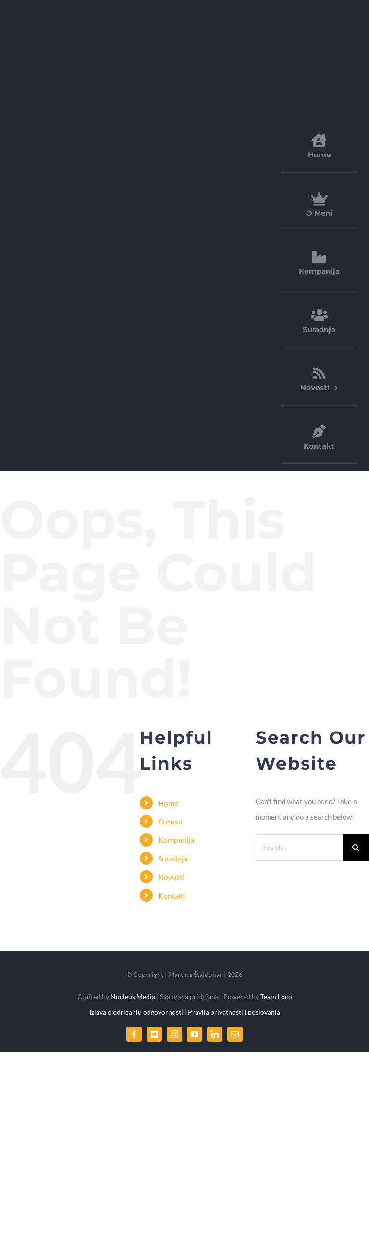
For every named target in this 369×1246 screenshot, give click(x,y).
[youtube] (194, 1034)
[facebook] (134, 1034)
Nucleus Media (132, 996)
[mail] (235, 1034)
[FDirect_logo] (89, 21)
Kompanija (176, 839)
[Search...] (299, 847)
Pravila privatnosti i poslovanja (234, 1012)
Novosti (171, 876)
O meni (170, 821)
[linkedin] (214, 1034)
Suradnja (172, 858)
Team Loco (276, 996)
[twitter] (154, 1034)
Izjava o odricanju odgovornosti (136, 1012)
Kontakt (171, 895)
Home (168, 803)
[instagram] (174, 1034)
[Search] (356, 847)
